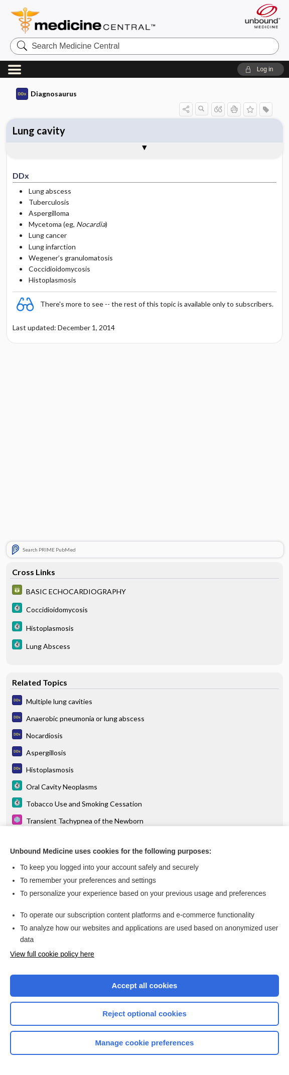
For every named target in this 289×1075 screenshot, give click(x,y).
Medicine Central (89, 20)
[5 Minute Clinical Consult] (144, 609)
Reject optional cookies (144, 1013)
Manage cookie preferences (144, 1042)
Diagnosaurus (46, 94)
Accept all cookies (145, 985)
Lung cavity (39, 130)
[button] (260, 69)
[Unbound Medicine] (259, 16)
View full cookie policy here (52, 954)
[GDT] (144, 591)
